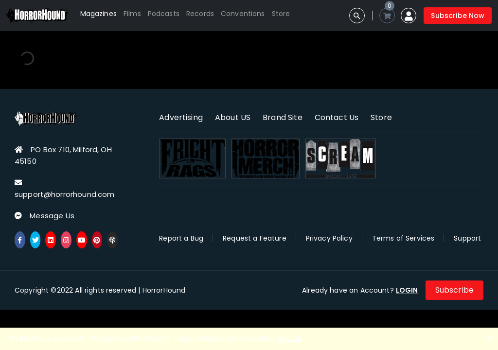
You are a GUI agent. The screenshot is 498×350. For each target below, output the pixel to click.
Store (281, 13)
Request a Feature (254, 238)
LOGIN (407, 290)
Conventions (243, 13)
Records (200, 13)
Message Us (52, 215)
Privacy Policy (329, 238)
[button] (408, 15)
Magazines (98, 13)
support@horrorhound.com (64, 194)
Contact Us (337, 117)
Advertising (181, 117)
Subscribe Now (457, 15)
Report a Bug (181, 238)
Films (132, 13)
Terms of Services (403, 238)
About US (232, 117)
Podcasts (163, 13)
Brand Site (282, 117)
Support (467, 238)
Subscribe (454, 290)
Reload (290, 338)
